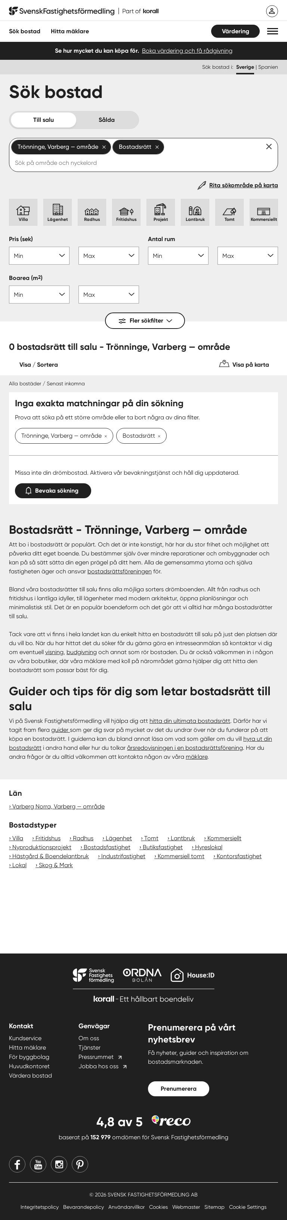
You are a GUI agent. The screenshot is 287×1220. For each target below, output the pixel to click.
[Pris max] (108, 256)
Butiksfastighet (163, 847)
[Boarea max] (108, 295)
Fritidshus (48, 838)
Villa (17, 838)
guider (60, 729)
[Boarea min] (39, 295)
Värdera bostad (30, 1075)
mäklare (196, 756)
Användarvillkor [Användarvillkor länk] (127, 1207)
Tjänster (89, 1047)
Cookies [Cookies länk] (159, 1207)
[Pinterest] (80, 1164)
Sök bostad (24, 31)
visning (54, 652)
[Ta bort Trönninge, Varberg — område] (104, 436)
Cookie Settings (247, 1207)
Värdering (235, 31)
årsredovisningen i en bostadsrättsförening (185, 747)
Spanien (268, 67)
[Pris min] (39, 256)
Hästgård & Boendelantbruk (50, 856)
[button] (272, 31)
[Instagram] (59, 1164)
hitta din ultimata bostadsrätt (189, 720)
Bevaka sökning (53, 489)
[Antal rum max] (247, 256)
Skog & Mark (56, 865)
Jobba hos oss (98, 1066)
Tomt (151, 838)
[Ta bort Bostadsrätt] (157, 436)
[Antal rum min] (178, 256)
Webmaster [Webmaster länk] (186, 1207)
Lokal (19, 865)
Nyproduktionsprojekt (41, 847)
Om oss (88, 1038)
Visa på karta (250, 364)
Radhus (83, 838)
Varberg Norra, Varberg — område (58, 806)
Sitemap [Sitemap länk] (215, 1207)
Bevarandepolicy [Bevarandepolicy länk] (84, 1207)
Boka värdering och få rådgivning (187, 50)
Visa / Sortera (38, 364)
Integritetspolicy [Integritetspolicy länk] (40, 1207)
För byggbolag (29, 1056)
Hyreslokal (208, 847)
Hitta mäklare (27, 1047)
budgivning (82, 652)
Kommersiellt (224, 838)
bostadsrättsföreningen (119, 571)
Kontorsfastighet (239, 856)
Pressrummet (96, 1056)
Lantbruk (183, 838)
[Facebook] (17, 1164)
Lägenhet (119, 838)
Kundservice (25, 1038)
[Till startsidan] (83, 11)
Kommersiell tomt (181, 856)
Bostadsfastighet (107, 847)
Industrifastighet (123, 856)
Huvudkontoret (29, 1066)
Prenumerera (179, 1088)
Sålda (107, 119)
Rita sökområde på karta (243, 185)
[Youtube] (38, 1164)
